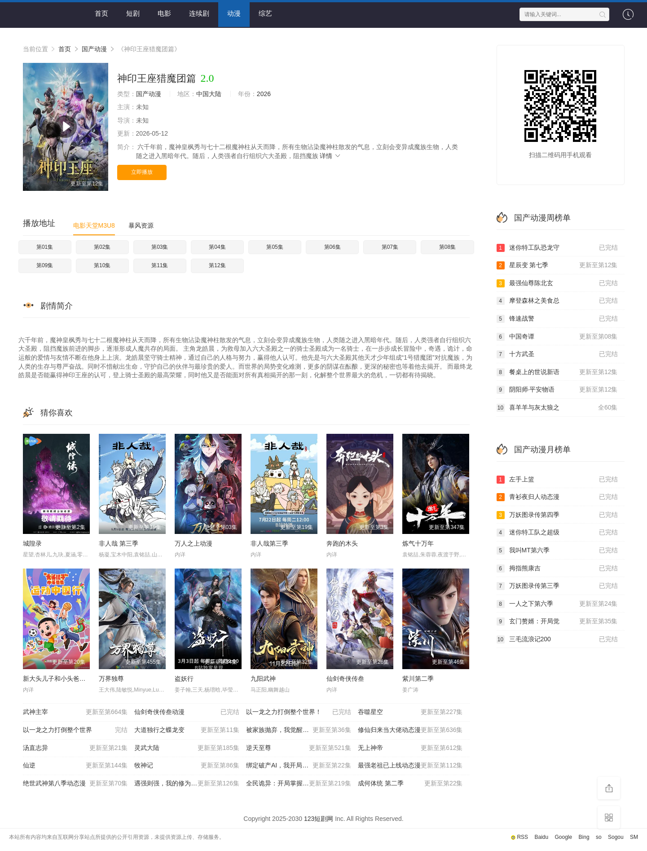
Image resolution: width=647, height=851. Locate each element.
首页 (101, 13)
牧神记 (186, 765)
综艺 (265, 13)
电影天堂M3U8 (94, 225)
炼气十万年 (418, 543)
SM (634, 837)
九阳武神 (263, 678)
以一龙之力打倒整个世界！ (298, 712)
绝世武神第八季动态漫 (75, 783)
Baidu (541, 837)
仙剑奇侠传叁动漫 (186, 712)
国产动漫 (94, 49)
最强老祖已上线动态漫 (410, 765)
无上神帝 (410, 748)
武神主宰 (75, 712)
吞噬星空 (410, 712)
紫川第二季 (418, 678)
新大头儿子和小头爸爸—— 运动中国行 (77, 678)
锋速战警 (557, 318)
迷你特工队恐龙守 (557, 247)
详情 (330, 155)
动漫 (234, 13)
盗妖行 (184, 678)
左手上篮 (557, 479)
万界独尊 (111, 678)
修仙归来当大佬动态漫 (410, 730)
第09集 (44, 265)
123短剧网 (318, 818)
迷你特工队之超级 (557, 532)
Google (563, 837)
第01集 (44, 247)
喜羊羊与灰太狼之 (557, 407)
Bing (584, 837)
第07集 (390, 247)
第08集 (447, 247)
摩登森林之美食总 (557, 300)
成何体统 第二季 (410, 783)
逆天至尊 (298, 748)
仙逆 (75, 765)
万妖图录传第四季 (557, 515)
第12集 (217, 265)
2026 (264, 93)
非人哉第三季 (269, 543)
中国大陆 (208, 93)
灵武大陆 (186, 748)
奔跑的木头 (342, 543)
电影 (164, 13)
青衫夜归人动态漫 (557, 497)
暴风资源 (141, 225)
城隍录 (32, 543)
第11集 (159, 265)
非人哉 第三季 (118, 543)
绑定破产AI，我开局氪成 (298, 765)
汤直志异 (75, 748)
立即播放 (142, 172)
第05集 (274, 247)
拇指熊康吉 (557, 568)
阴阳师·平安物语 (557, 389)
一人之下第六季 (557, 604)
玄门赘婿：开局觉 (557, 621)
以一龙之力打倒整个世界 (75, 730)
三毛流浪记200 (557, 639)
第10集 (102, 265)
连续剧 (199, 13)
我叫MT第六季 (557, 550)
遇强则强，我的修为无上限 (186, 783)
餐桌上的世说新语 (557, 372)
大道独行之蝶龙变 (186, 730)
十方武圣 (557, 354)
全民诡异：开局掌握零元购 (298, 783)
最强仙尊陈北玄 (557, 283)
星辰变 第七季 (557, 265)
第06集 (332, 247)
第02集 (102, 247)
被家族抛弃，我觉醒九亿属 (298, 730)
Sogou (616, 837)
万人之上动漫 (193, 543)
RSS (522, 837)
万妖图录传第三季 (557, 586)
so (599, 837)
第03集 (159, 247)
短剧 (133, 13)
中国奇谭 (557, 336)
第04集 (217, 247)
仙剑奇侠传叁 (345, 678)
